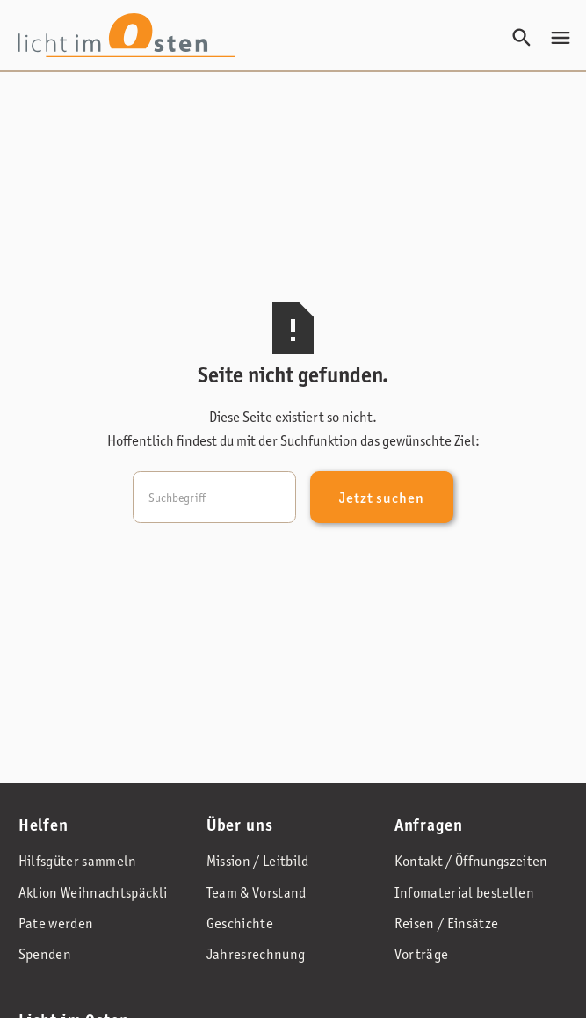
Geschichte (239, 923)
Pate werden (56, 923)
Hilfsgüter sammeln (77, 861)
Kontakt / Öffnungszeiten (471, 861)
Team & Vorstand (256, 892)
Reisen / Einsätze (446, 923)
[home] (126, 35)
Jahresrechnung (256, 954)
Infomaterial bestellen (464, 892)
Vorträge (421, 954)
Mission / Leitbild (257, 861)
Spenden (44, 954)
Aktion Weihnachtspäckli (93, 892)
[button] (560, 38)
